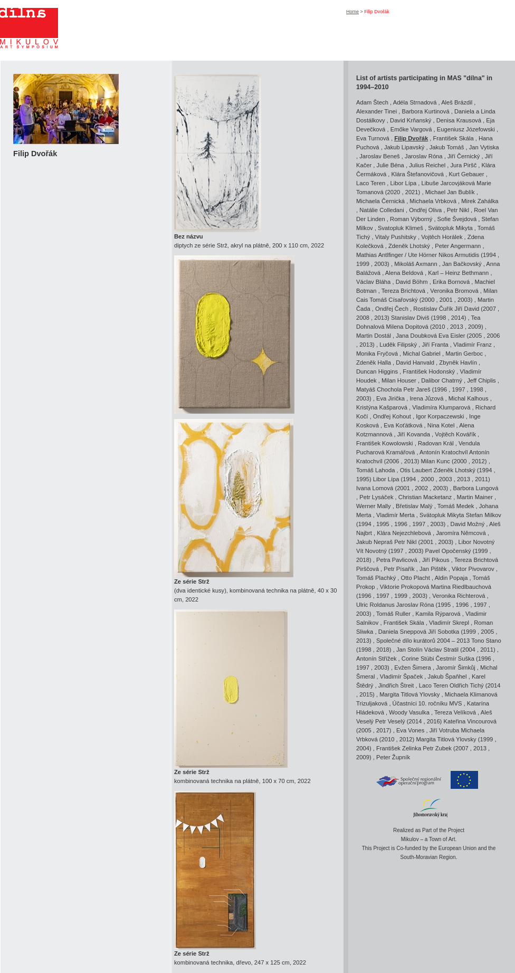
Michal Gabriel (422, 353)
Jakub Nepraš (374, 542)
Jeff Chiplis (481, 380)
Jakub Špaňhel (447, 676)
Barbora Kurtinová (425, 111)
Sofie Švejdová (457, 219)
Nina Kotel (441, 425)
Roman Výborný (411, 219)
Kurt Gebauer (466, 174)
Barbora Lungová (476, 488)
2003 (380, 264)
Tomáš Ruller (393, 613)
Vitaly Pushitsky (395, 237)
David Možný (468, 524)
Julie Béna (390, 165)
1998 (439, 317)
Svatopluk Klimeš (400, 228)
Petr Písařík (399, 569)
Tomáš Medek (455, 506)
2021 (411, 192)
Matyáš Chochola (379, 389)
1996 (440, 389)
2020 (393, 192)
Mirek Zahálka (479, 201)
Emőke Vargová (411, 129)
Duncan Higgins (377, 371)
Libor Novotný (476, 542)
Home (352, 11)
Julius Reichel (427, 165)
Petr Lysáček (376, 497)
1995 (362, 479)
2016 (433, 721)
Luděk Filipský (398, 344)
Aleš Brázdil (456, 102)
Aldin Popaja (451, 578)
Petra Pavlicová (396, 560)
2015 (366, 694)
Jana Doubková (416, 335)
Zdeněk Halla (373, 362)
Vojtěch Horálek (441, 237)
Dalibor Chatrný (441, 380)
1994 (489, 255)
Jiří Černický (463, 156)
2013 (380, 317)
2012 (478, 461)
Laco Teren (370, 183)
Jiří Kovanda (413, 434)
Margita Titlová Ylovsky (409, 694)
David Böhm (412, 282)
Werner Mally (373, 506)
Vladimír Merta (395, 515)
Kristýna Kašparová (381, 407)
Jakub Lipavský (404, 147)
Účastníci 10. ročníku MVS (427, 703)
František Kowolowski (384, 443)
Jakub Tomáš (447, 147)
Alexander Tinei (376, 111)
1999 (362, 264)
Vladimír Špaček (401, 676)
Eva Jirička (390, 398)
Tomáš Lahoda (375, 470)
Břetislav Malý (414, 506)
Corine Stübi (418, 658)
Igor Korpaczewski (440, 416)
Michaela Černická (380, 201)
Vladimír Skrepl (449, 622)
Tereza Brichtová (403, 291)
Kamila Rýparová (437, 613)
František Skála (453, 138)
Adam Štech (372, 102)
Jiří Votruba (445, 730)
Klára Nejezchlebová (404, 533)
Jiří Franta (435, 344)
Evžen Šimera (412, 667)
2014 (457, 317)
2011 (481, 479)
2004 (468, 649)
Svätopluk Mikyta (450, 228)
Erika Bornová (451, 282)
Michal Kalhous (469, 398)
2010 (438, 326)
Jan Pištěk (433, 569)
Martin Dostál (373, 335)
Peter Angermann (458, 246)
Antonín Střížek (376, 658)
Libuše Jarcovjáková (448, 183)
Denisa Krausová (458, 120)
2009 (474, 326)
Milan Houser (399, 380)
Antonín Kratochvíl (444, 452)
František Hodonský (429, 371)
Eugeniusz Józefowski (466, 129)
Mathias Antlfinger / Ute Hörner (396, 255)
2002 (421, 488)
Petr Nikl (458, 210)
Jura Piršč (464, 165)
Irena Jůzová (426, 398)
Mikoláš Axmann (415, 264)
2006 (493, 335)
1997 (458, 389)
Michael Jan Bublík (450, 192)
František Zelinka (398, 748)
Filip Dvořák (411, 138)
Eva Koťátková (403, 425)
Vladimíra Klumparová (441, 407)
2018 (362, 560)
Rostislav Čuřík (433, 309)
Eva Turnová (372, 138)
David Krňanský (410, 120)
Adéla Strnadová (415, 102)
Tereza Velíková (455, 712)
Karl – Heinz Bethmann (458, 273)
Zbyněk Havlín (458, 362)
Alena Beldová (404, 273)
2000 (428, 300)
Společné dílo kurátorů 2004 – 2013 (423, 640)
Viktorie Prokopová (405, 587)
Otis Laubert (416, 470)
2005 (475, 335)
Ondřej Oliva (425, 210)
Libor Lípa (403, 183)
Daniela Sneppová (402, 631)
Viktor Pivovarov (473, 569)
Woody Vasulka (409, 712)
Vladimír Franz (472, 344)
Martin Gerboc (464, 353)
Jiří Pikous (436, 560)
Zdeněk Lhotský (409, 246)
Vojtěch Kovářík (455, 434)
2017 (382, 730)
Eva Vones (410, 730)
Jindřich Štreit (396, 685)
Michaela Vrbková (432, 201)
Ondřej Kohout (392, 416)
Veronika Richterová (458, 596)
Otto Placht (415, 578)
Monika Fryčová (377, 353)
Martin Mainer (475, 497)
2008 (362, 317)
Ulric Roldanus (375, 605)
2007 (489, 309)
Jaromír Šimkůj (455, 667)
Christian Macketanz (425, 497)
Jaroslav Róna (424, 156)
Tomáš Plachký (376, 578)
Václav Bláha (373, 282)
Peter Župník (393, 757)
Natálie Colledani (381, 210)
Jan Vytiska (484, 147)
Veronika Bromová (454, 291)
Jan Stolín (409, 649)
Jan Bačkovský (462, 264)
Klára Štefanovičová (418, 174)
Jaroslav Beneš (379, 156)
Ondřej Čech (391, 309)
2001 (446, 300)
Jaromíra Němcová (461, 533)
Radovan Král (436, 443)
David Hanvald (415, 362)
